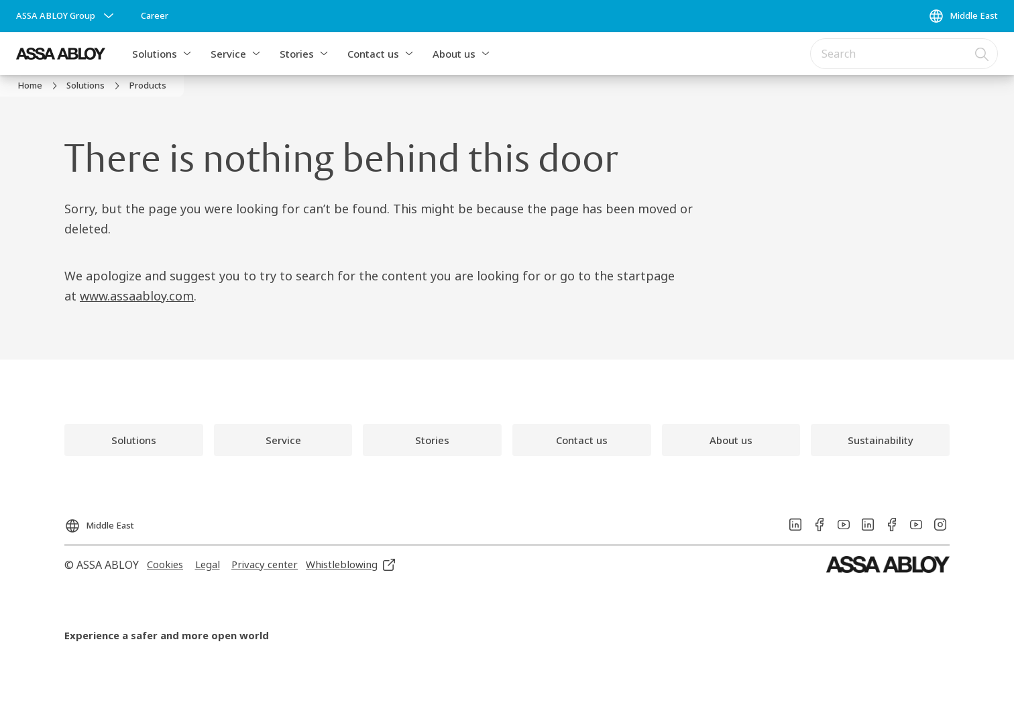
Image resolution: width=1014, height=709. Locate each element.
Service (228, 53)
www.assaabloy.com (137, 296)
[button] (187, 53)
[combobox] (904, 53)
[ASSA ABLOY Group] (66, 16)
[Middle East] (963, 16)
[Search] (982, 53)
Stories (297, 53)
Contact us (373, 53)
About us (454, 53)
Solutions (154, 53)
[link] (154, 16)
